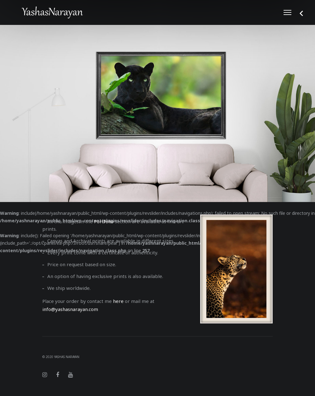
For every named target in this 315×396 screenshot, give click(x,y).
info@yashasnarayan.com (70, 309)
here (118, 301)
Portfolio (104, 221)
